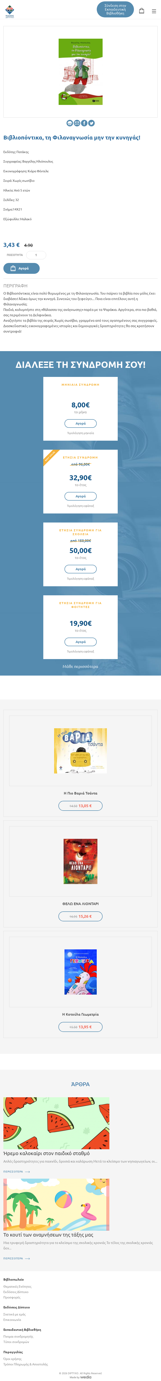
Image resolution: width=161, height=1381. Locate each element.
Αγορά (23, 268)
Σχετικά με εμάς (14, 1314)
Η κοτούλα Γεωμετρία (80, 1014)
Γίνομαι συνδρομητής (18, 1336)
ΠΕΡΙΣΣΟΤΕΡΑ (13, 1171)
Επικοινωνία (12, 1320)
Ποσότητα (15, 254)
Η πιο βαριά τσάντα (80, 793)
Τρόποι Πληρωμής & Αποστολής (25, 1364)
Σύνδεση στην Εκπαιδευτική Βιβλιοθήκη (115, 9)
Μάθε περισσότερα (80, 666)
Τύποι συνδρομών (16, 1342)
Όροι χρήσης (12, 1359)
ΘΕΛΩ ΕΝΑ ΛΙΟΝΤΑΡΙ (80, 904)
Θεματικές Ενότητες (17, 1286)
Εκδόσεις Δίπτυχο (15, 1292)
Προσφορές (11, 1297)
